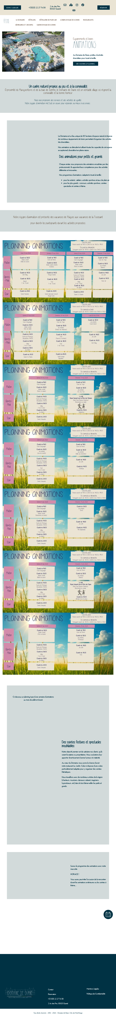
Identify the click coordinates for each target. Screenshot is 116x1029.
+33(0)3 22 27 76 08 (37, 7)
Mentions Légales (93, 988)
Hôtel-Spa (32, 20)
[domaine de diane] (58, 966)
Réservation (52, 994)
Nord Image (78, 1013)
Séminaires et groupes (24, 24)
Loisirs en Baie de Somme (70, 20)
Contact (50, 989)
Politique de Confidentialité (96, 993)
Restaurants (88, 20)
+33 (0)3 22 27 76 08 (56, 998)
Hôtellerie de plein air (48, 20)
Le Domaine (20, 20)
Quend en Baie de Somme (46, 24)
